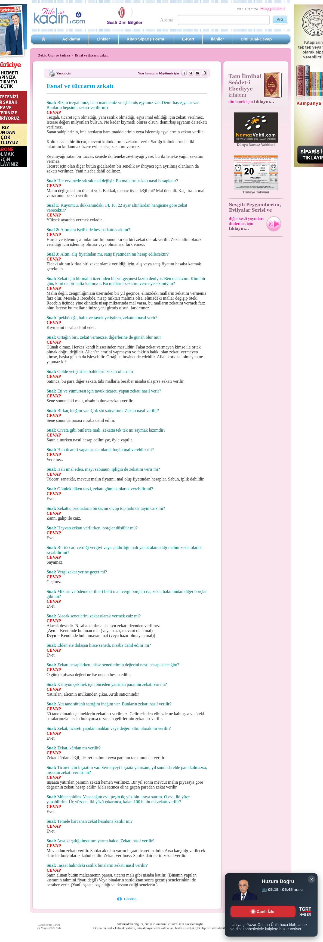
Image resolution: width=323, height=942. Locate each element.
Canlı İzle (263, 911)
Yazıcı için (63, 73)
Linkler (103, 39)
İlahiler (217, 39)
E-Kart (188, 39)
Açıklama (71, 39)
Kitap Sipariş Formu (146, 39)
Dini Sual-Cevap (256, 39)
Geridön (130, 899)
